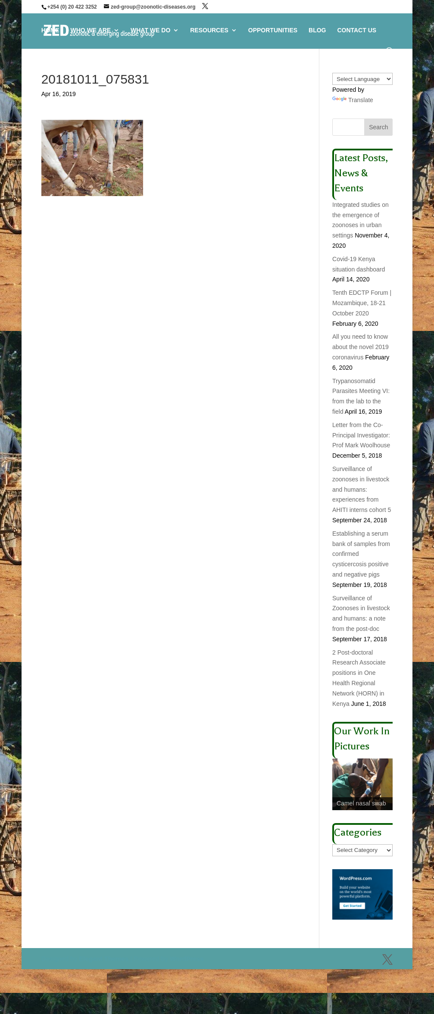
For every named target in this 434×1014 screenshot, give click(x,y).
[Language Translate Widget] (362, 79)
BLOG (317, 30)
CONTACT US (356, 30)
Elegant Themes (103, 958)
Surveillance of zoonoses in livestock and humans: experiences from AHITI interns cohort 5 (361, 489)
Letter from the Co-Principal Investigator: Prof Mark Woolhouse (361, 435)
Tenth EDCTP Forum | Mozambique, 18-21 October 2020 (361, 303)
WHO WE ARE (91, 30)
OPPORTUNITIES (272, 30)
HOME (50, 30)
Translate (352, 100)
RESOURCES (209, 30)
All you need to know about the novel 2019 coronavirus (360, 347)
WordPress (187, 958)
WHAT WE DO (150, 30)
